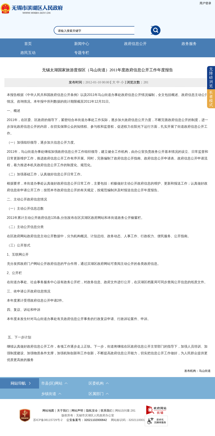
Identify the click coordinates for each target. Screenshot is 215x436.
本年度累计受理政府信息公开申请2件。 (36, 300)
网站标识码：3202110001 (128, 420)
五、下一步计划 (19, 337)
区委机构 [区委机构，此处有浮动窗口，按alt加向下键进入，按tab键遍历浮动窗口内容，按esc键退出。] (99, 383)
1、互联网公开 (18, 254)
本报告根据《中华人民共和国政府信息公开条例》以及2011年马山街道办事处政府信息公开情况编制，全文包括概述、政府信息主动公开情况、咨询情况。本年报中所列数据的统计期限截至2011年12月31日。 (107, 98)
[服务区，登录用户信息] (205, 3)
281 (145, 82)
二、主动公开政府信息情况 (27, 199)
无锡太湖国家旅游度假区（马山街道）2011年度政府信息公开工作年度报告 (107, 70)
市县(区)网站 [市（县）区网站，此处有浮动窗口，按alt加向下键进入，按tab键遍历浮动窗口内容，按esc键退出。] (54, 383)
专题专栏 (81, 53)
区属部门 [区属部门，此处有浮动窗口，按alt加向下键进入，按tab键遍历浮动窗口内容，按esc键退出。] (99, 394)
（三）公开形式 (18, 245)
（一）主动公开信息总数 (25, 208)
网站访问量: (123, 410)
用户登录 (205, 3)
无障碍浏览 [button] (211, 77)
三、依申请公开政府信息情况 (28, 291)
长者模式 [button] (211, 98)
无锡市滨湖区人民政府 (31, 12)
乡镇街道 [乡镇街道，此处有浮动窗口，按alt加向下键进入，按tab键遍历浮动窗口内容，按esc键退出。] (51, 394)
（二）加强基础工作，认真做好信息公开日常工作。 (45, 174)
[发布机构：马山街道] (107, 371)
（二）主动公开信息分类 (25, 227)
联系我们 (106, 410)
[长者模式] (211, 98)
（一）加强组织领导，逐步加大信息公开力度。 (42, 142)
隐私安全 (92, 410)
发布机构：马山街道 (197, 370)
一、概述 (13, 110)
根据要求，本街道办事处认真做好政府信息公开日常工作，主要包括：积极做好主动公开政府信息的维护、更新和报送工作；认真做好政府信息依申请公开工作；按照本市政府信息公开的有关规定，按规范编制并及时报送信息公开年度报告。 (107, 187)
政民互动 (28, 53)
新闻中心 (81, 44)
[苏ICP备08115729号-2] (47, 420)
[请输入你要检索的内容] (104, 31)
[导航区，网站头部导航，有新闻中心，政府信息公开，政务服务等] (107, 47)
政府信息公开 (135, 44)
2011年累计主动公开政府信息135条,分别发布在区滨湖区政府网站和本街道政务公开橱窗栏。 (76, 217)
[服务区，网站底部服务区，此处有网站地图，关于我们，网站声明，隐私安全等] (107, 415)
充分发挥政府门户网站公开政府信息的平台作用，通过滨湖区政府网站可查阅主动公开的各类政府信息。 (84, 263)
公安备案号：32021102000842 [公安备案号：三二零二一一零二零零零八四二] (86, 420)
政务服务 (189, 44)
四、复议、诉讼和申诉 (23, 309)
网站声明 (77, 410)
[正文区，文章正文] (107, 220)
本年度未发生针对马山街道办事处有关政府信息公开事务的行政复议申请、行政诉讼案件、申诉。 (79, 319)
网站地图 (48, 410)
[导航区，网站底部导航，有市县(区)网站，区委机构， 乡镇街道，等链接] (107, 388)
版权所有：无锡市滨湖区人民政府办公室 (87, 415)
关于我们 (63, 410)
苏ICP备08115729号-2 (47, 420)
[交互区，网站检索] (107, 30)
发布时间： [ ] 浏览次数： (109, 82)
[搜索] (155, 30)
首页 (28, 44)
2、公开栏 (14, 273)
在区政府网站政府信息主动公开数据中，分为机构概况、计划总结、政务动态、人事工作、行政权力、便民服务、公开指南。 (99, 236)
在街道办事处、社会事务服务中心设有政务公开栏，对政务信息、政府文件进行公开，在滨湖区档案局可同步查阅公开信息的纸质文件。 (107, 282)
